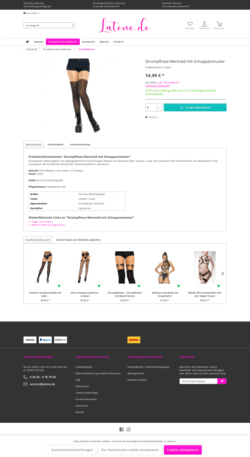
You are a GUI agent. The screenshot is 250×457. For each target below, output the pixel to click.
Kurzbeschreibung (80, 144)
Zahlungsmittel (135, 373)
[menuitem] (61, 25)
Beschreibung (33, 144)
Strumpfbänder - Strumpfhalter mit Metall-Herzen (125, 294)
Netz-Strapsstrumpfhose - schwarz (85, 294)
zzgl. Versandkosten (168, 82)
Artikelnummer (153, 67)
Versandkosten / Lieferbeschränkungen (148, 366)
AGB (78, 379)
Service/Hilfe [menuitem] (31, 13)
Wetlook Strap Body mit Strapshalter (165, 294)
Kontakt (80, 412)
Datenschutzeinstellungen (72, 450)
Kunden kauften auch (38, 239)
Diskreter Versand (137, 379)
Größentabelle (55, 144)
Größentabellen (84, 366)
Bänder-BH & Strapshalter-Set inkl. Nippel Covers (204, 294)
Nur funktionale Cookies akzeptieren (130, 450)
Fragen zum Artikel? (41, 221)
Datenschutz (82, 386)
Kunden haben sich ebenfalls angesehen (78, 239)
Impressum (82, 405)
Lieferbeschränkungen (157, 85)
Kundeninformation (86, 399)
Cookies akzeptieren (183, 450)
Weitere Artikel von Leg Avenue (47, 224)
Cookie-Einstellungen (87, 392)
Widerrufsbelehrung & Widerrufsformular (98, 373)
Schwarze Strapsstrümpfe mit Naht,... (45, 294)
